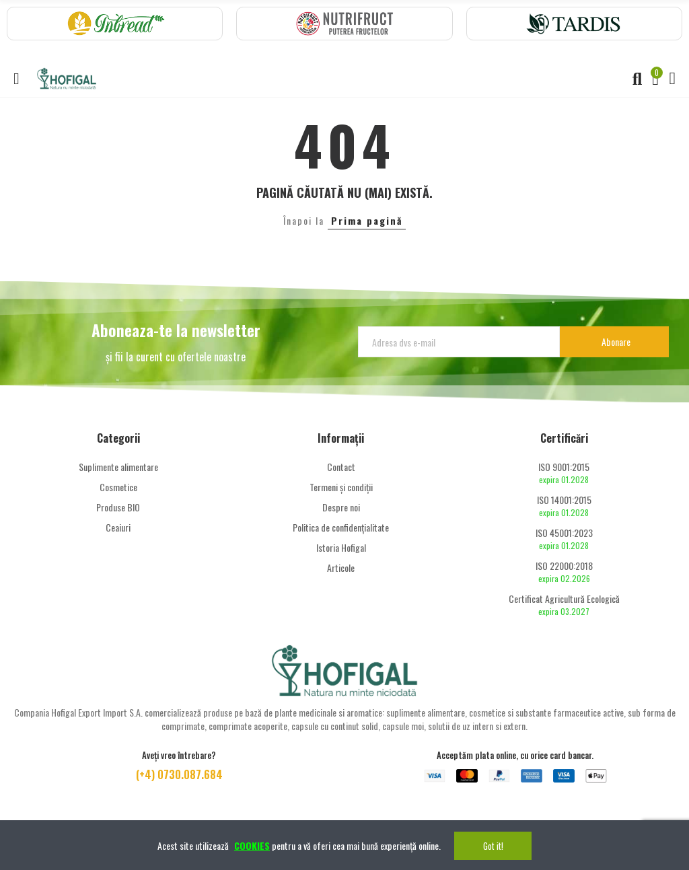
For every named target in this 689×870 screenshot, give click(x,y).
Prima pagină (366, 220)
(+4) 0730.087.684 (179, 774)
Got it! (493, 846)
